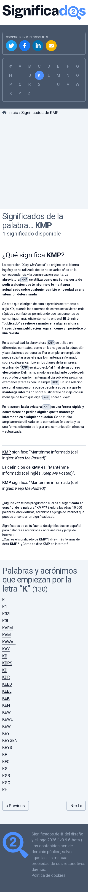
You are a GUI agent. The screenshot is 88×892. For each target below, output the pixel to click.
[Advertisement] (44, 162)
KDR (6, 677)
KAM (6, 634)
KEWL (7, 719)
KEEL (6, 691)
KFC (6, 761)
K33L (6, 613)
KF (4, 754)
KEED (7, 684)
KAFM (7, 627)
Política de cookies (49, 875)
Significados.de (44, 12)
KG (5, 768)
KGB (6, 775)
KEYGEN (10, 740)
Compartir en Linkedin (37, 45)
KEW (6, 712)
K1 (4, 606)
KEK (6, 698)
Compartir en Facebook (24, 45)
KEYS (7, 747)
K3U (6, 620)
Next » (76, 805)
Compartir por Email (51, 45)
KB (4, 656)
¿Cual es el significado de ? (25, 539)
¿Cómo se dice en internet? (44, 544)
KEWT (7, 726)
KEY (6, 733)
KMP (43, 225)
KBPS (7, 663)
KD (4, 670)
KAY (6, 649)
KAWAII (9, 641)
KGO (6, 782)
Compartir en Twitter (11, 45)
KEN (6, 705)
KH (5, 789)
